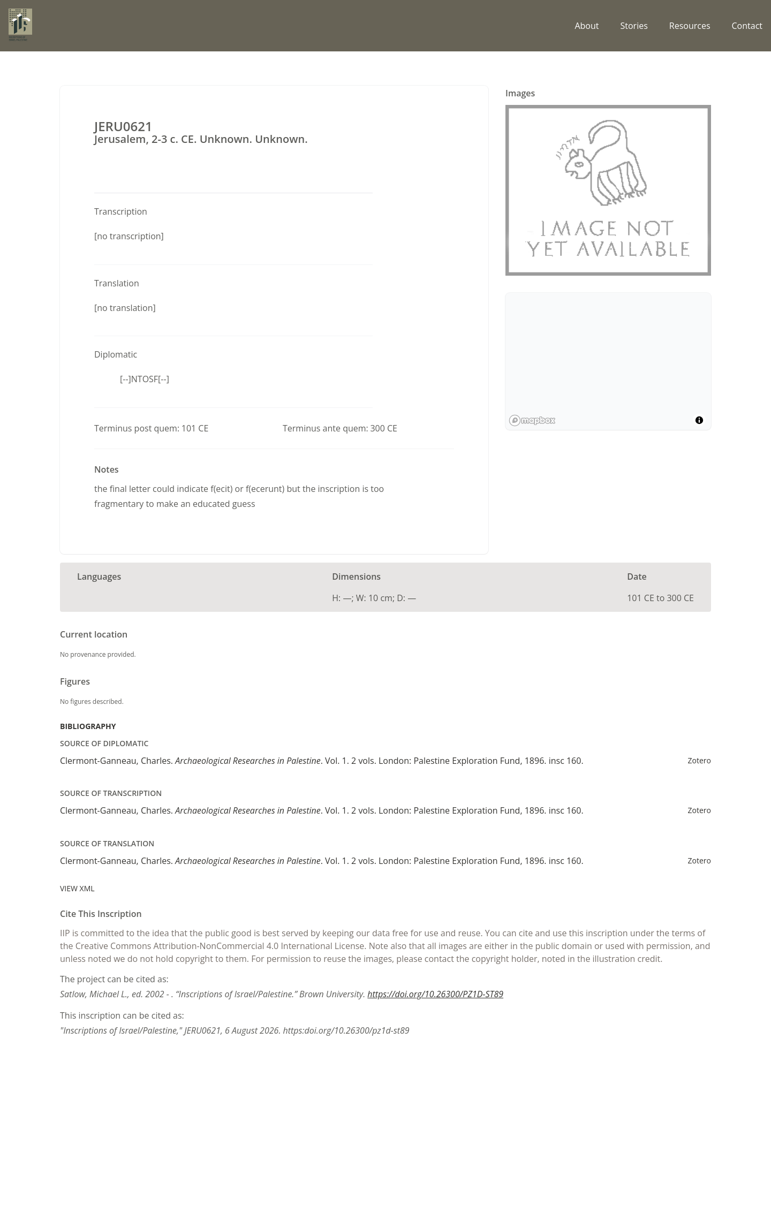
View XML (77, 888)
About (587, 26)
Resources (689, 26)
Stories (633, 26)
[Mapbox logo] (532, 420)
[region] (608, 361)
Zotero (699, 760)
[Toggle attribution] (699, 420)
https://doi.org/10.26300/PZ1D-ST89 (435, 994)
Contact (747, 26)
